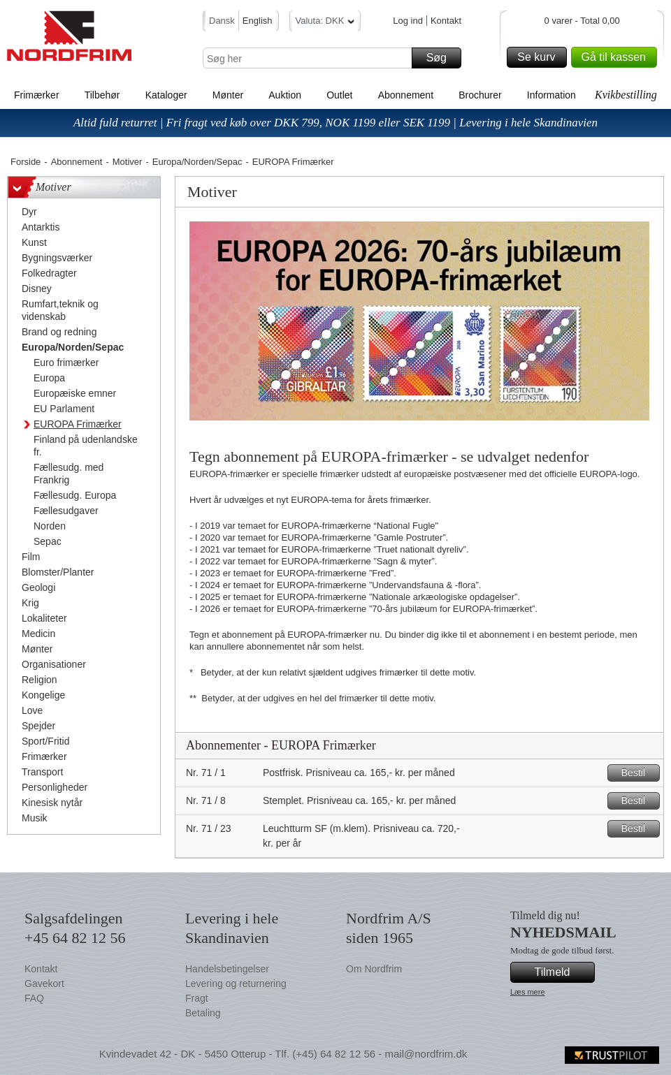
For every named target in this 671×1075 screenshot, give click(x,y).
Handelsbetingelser (227, 968)
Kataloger (166, 95)
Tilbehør (102, 95)
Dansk (222, 20)
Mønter (227, 95)
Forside (25, 161)
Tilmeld (563, 972)
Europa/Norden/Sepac (197, 161)
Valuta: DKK (325, 22)
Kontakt (446, 20)
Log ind (408, 20)
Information (551, 95)
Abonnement (405, 95)
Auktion (284, 95)
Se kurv (539, 57)
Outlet (339, 95)
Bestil (638, 773)
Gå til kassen (617, 57)
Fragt (196, 998)
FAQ (34, 998)
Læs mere (527, 992)
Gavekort (44, 983)
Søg (441, 57)
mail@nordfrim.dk (425, 1054)
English (258, 20)
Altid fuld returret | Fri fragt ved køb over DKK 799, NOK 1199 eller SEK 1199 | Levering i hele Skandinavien (335, 122)
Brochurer (480, 95)
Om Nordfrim (374, 968)
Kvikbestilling (626, 95)
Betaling (203, 1012)
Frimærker (36, 95)
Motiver (128, 161)
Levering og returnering (236, 983)
